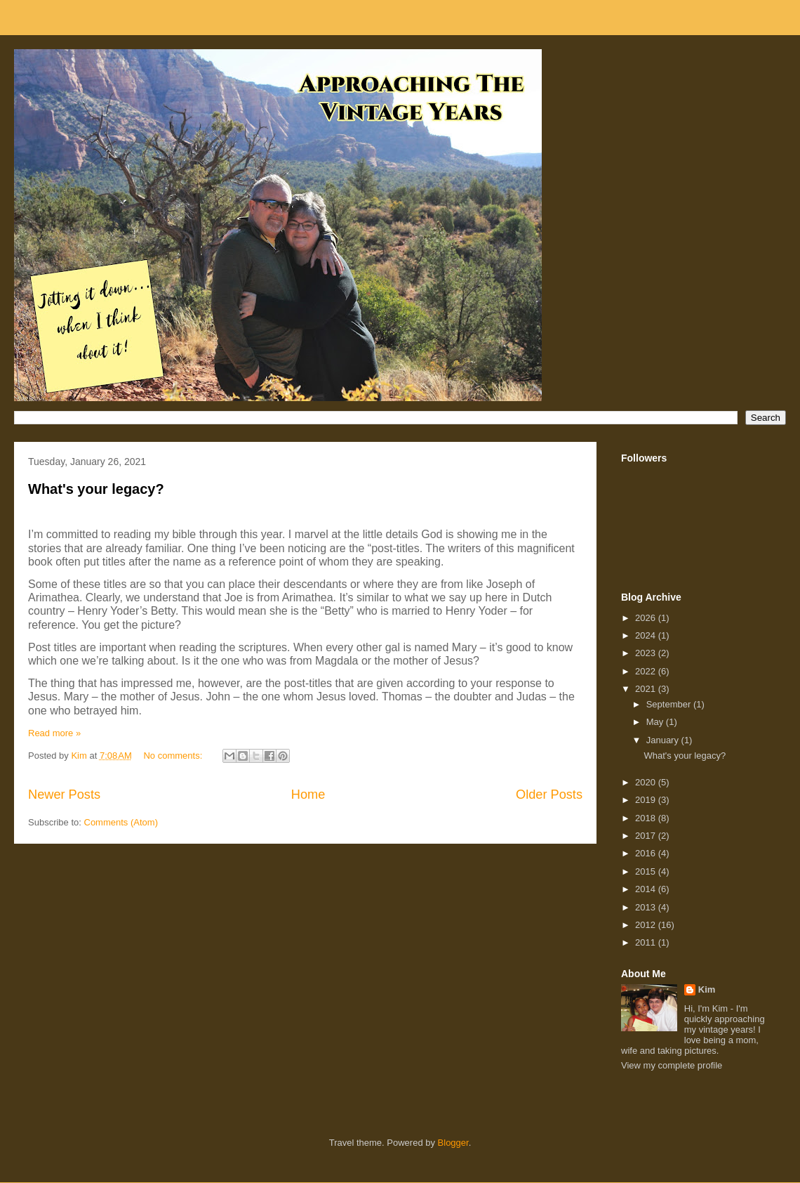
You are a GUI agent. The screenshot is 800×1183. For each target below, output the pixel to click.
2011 (646, 942)
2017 (646, 835)
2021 (646, 689)
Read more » (54, 733)
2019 (646, 800)
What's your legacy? (96, 489)
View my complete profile (671, 1065)
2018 (646, 818)
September (669, 704)
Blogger (453, 1142)
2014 (646, 889)
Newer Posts (64, 794)
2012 (646, 925)
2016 (646, 853)
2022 (646, 671)
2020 (646, 782)
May (656, 722)
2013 (646, 907)
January (663, 740)
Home (308, 794)
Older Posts (549, 794)
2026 (646, 618)
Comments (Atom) (121, 822)
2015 (646, 871)
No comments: (173, 755)
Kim (707, 989)
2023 (646, 653)
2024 (646, 635)
